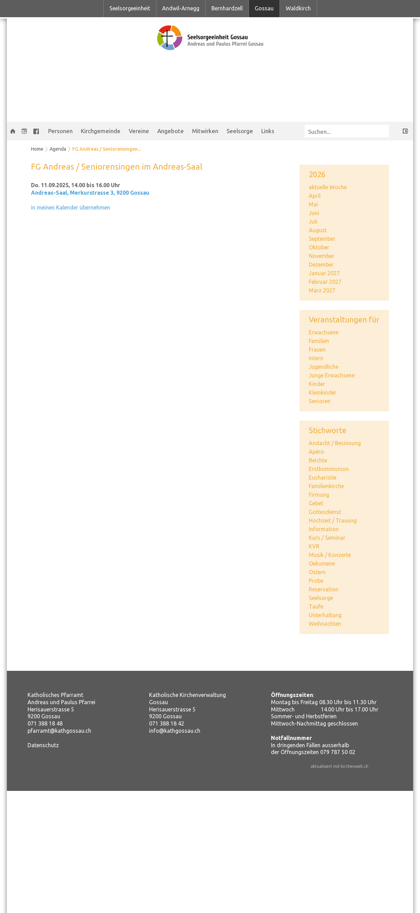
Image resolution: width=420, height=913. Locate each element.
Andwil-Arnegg (180, 8)
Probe (316, 580)
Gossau (264, 8)
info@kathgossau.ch (174, 731)
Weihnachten (325, 623)
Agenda (58, 149)
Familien (319, 341)
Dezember (321, 264)
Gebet (316, 503)
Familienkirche (326, 486)
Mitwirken (205, 131)
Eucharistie (322, 477)
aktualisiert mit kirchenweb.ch (339, 766)
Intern (316, 358)
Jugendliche (323, 366)
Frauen (317, 349)
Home (37, 149)
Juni (314, 213)
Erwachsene (323, 332)
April (315, 195)
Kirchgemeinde (100, 131)
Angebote (170, 131)
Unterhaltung (325, 615)
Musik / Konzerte (330, 555)
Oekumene (322, 563)
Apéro (316, 451)
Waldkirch (298, 8)
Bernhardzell (227, 8)
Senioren (319, 401)
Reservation (323, 589)
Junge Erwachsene (332, 375)
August (318, 230)
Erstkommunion (329, 469)
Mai (313, 204)
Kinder (317, 384)
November (321, 256)
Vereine (139, 131)
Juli (313, 221)
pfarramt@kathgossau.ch (59, 731)
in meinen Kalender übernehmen (70, 207)
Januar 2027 (324, 273)
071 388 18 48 (45, 723)
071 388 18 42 (166, 723)
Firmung (319, 494)
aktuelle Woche (328, 187)
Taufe (316, 606)
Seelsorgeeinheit (129, 8)
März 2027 (322, 290)
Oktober (319, 247)
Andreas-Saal (90, 193)
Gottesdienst (325, 512)
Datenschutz (43, 745)
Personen (60, 131)
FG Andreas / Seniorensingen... (106, 149)
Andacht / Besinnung (335, 443)
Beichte (318, 460)
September (322, 238)
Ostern (317, 572)
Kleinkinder (322, 392)
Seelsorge (240, 131)
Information (324, 529)
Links (267, 131)
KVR (314, 546)
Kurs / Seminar (327, 537)
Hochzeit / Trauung (333, 520)
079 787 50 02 (337, 752)
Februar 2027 (325, 281)
